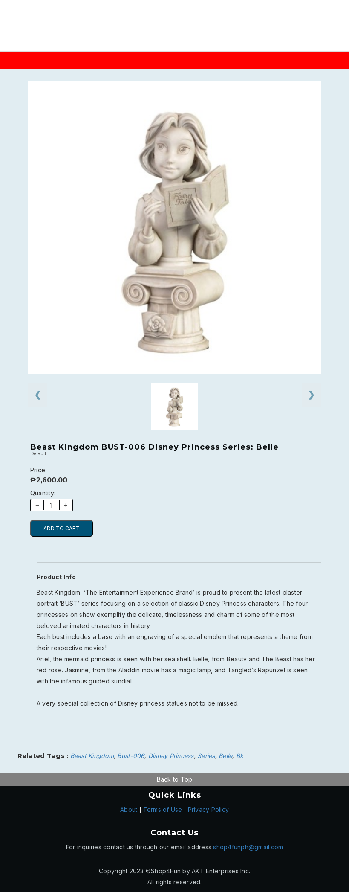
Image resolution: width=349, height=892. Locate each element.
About (128, 809)
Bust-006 (130, 755)
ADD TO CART (62, 528)
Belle (225, 755)
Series (206, 755)
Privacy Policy (208, 809)
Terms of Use (162, 809)
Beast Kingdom (92, 755)
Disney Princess (171, 755)
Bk (240, 755)
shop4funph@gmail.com (248, 847)
